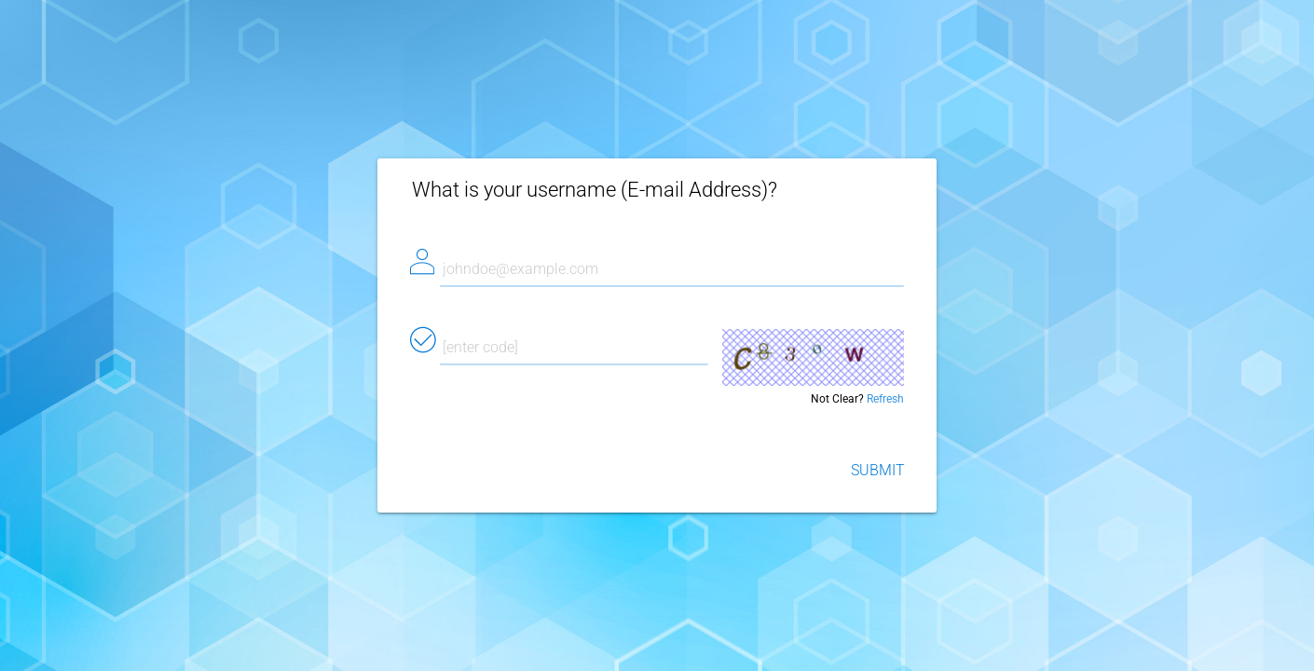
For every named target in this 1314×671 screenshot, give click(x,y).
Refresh (885, 398)
